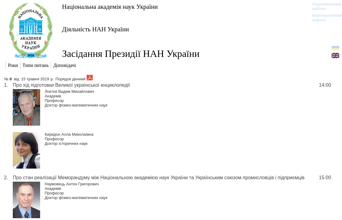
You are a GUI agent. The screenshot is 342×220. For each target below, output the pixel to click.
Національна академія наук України (110, 6)
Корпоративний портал (323, 17)
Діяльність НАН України (95, 29)
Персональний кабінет (323, 6)
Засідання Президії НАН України (130, 53)
